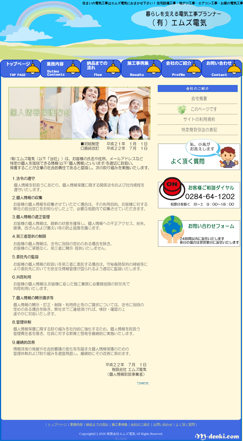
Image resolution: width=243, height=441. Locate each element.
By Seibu (121, 438)
